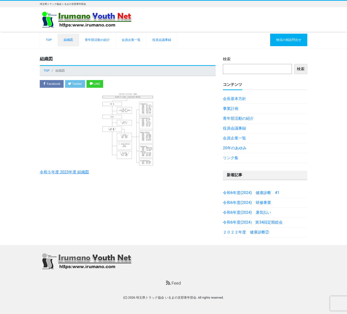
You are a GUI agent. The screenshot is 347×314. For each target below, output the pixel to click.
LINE (95, 84)
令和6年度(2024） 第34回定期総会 (253, 222)
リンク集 (230, 158)
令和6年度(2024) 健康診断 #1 (251, 192)
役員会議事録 (161, 40)
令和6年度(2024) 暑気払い (247, 212)
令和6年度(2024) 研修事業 (247, 202)
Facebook (51, 84)
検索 (227, 59)
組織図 (68, 40)
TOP (49, 40)
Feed (173, 283)
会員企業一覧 (131, 40)
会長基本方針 (234, 98)
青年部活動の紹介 (97, 40)
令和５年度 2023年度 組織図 (64, 172)
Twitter (75, 84)
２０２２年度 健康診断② (246, 232)
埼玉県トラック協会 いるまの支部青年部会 (166, 297)
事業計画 (230, 108)
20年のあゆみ (235, 148)
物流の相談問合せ (288, 40)
